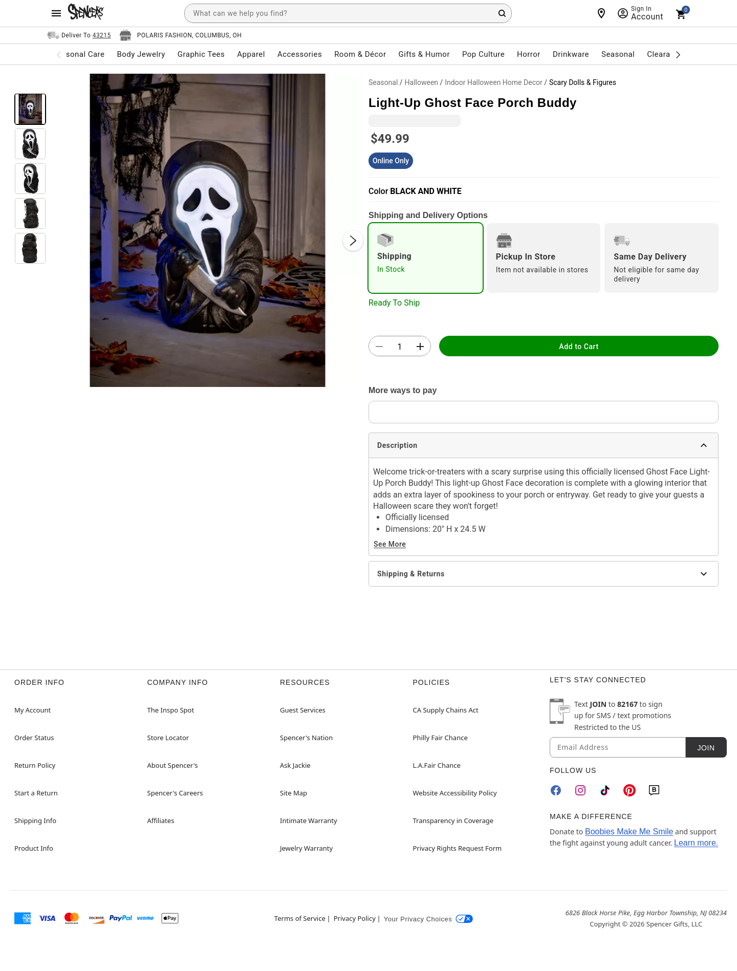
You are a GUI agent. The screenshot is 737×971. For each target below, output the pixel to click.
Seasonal (383, 82)
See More (390, 544)
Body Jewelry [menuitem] (141, 54)
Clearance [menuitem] (665, 54)
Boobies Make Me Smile (629, 831)
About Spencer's (172, 765)
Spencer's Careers (175, 792)
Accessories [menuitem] (299, 54)
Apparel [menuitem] (251, 54)
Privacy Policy (355, 918)
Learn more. (696, 842)
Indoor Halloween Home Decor (493, 82)
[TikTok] (605, 790)
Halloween (422, 82)
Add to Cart (578, 346)
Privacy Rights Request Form (457, 848)
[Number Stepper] (399, 346)
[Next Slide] (353, 240)
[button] (207, 230)
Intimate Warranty (308, 820)
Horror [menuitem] (528, 54)
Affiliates (161, 820)
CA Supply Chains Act (446, 710)
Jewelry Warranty (306, 848)
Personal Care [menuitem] (79, 54)
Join (705, 748)
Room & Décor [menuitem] (360, 54)
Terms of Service (300, 918)
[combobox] (348, 13)
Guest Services (303, 710)
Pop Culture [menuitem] (483, 54)
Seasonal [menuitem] (618, 54)
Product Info (33, 848)
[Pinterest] (629, 790)
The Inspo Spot (170, 710)
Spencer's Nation (306, 737)
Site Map (293, 792)
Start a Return (36, 792)
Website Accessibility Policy (455, 792)
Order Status (34, 737)
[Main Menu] (56, 13)
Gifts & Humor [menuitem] (424, 54)
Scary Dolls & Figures (582, 82)
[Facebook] (556, 790)
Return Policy (34, 765)
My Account (32, 710)
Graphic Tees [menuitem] (201, 54)
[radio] (425, 258)
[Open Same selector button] (79, 35)
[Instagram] (580, 790)
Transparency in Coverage (453, 820)
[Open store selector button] (180, 35)
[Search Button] (502, 13)
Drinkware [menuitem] (571, 54)
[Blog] (654, 790)
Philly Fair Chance (440, 737)
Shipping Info (35, 820)
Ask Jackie (295, 765)
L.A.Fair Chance (437, 765)
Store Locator (168, 737)
